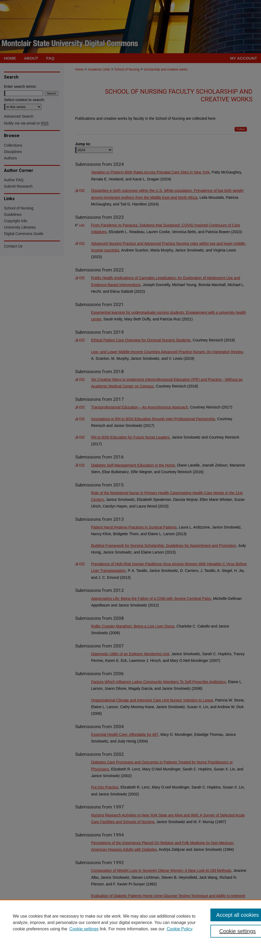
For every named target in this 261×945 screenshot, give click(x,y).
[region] (130, 922)
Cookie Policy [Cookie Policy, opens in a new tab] (180, 929)
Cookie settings (84, 929)
